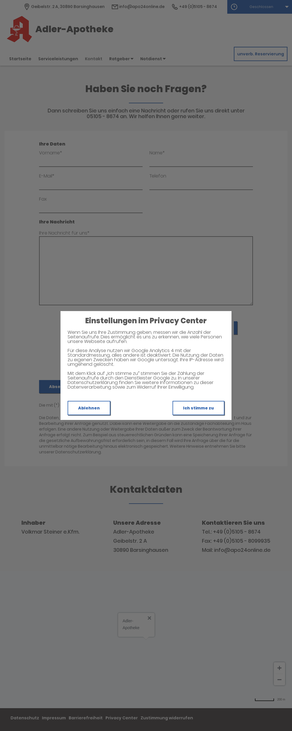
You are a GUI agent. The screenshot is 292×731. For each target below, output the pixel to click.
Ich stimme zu (198, 408)
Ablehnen (89, 408)
